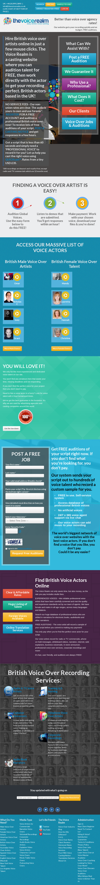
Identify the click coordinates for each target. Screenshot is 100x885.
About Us (62, 843)
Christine (65, 338)
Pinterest (45, 816)
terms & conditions (25, 548)
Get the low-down (11, 428)
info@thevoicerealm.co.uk (14, 6)
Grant (17, 338)
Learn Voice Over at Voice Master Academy (86, 838)
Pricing (51, 5)
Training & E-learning (57, 690)
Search (40, 5)
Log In (66, 9)
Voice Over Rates (65, 822)
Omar (17, 283)
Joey (17, 320)
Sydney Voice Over (39, 880)
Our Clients (79, 111)
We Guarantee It (79, 71)
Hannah (65, 320)
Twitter (44, 809)
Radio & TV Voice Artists (22, 690)
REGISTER (12, 114)
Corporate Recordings (21, 743)
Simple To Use (66, 5)
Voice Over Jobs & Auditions (79, 123)
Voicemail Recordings (28, 817)
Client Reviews (64, 825)
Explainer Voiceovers (21, 716)
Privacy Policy (83, 827)
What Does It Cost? (79, 98)
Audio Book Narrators (56, 743)
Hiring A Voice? (84, 817)
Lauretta (65, 302)
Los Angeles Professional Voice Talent (46, 877)
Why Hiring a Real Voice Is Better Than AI (86, 861)
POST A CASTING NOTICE (24, 129)
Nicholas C (17, 303)
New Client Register (86, 809)
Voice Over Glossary (86, 851)
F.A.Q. (60, 820)
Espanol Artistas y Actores (57, 880)
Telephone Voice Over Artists (56, 718)
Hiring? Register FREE (48, 9)
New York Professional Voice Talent (17, 877)
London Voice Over (89, 877)
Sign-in (80, 806)
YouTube (44, 812)
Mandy (65, 283)
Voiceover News (65, 827)
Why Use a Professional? (79, 84)
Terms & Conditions (86, 825)
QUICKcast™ (13, 159)
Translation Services (66, 841)
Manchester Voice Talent (71, 877)
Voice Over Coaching (86, 843)
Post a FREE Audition (79, 59)
